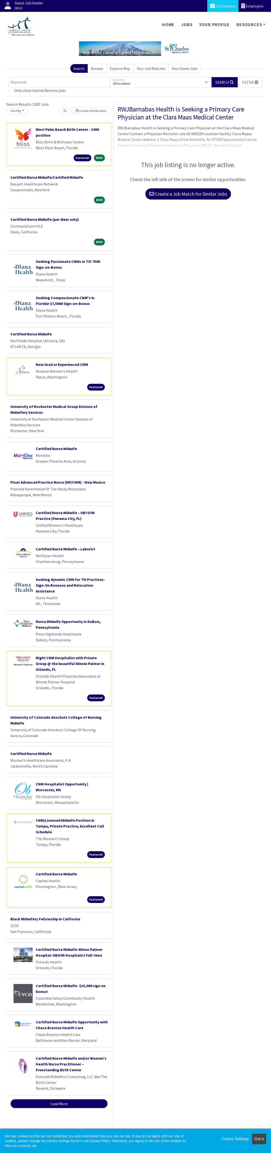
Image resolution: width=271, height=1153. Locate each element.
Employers (252, 6)
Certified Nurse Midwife (31, 334)
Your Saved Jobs (185, 68)
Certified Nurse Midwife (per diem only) (44, 219)
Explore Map (120, 68)
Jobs (186, 24)
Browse (97, 68)
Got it (259, 1139)
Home (168, 24)
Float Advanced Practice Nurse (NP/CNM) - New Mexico (57, 482)
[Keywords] (59, 82)
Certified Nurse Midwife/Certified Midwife (46, 177)
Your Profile (214, 24)
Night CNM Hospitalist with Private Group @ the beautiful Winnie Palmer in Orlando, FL (70, 663)
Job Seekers (222, 6)
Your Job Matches (151, 68)
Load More (59, 1103)
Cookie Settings (235, 1139)
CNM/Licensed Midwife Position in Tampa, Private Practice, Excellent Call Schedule (70, 826)
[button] (250, 82)
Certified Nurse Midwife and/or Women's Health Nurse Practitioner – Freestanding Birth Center (71, 1064)
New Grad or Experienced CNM (62, 364)
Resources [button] (249, 24)
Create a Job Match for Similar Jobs (188, 194)
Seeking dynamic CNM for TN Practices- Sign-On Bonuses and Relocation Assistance (70, 585)
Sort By (16, 111)
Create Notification (91, 111)
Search (79, 68)
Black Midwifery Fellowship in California (45, 918)
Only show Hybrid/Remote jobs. (40, 90)
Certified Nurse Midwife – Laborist (65, 549)
